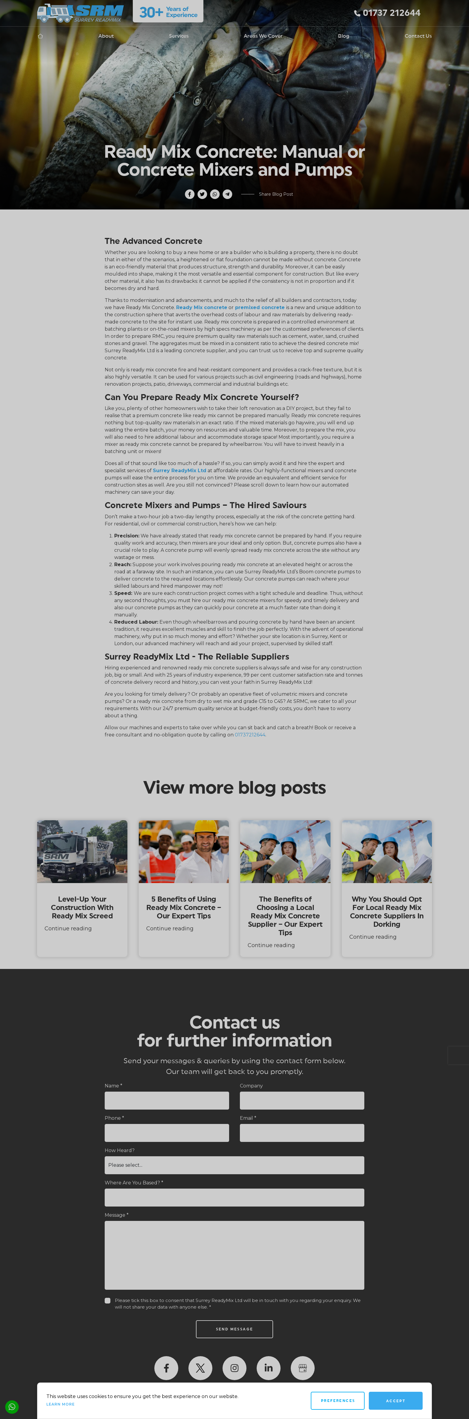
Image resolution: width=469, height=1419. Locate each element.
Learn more (60, 1404)
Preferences (338, 1401)
